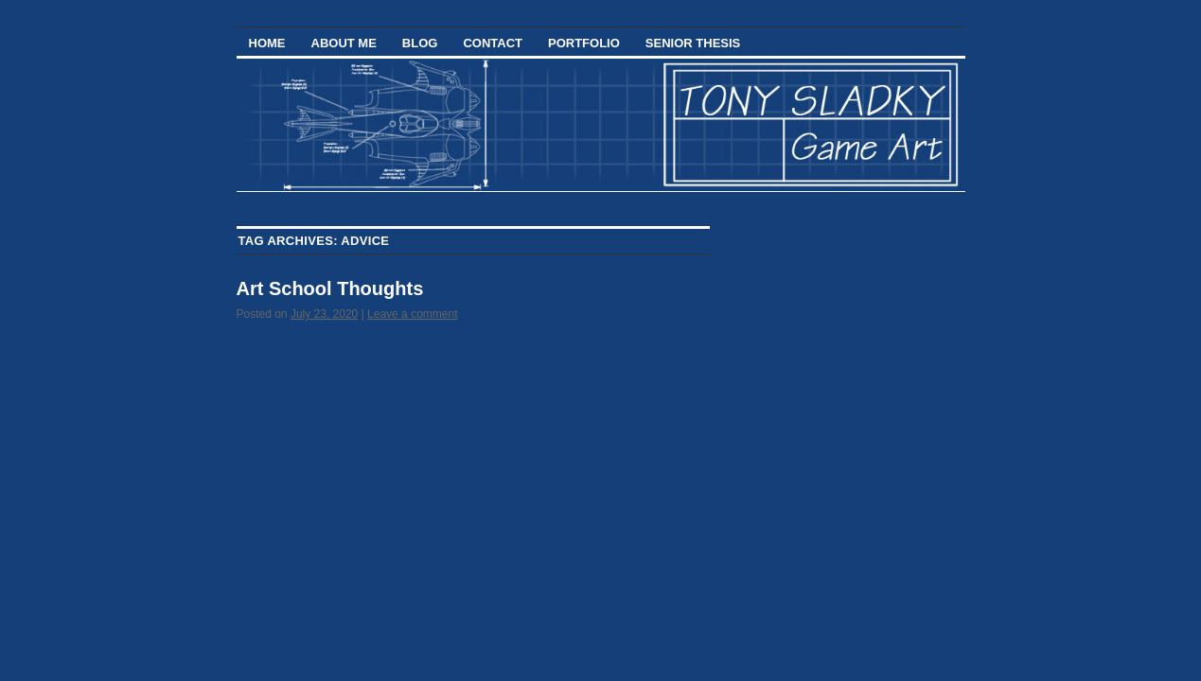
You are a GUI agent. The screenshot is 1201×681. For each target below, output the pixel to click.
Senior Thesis (692, 43)
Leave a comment (412, 314)
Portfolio (584, 43)
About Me (344, 43)
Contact (492, 43)
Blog (420, 43)
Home (267, 43)
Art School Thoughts (330, 288)
